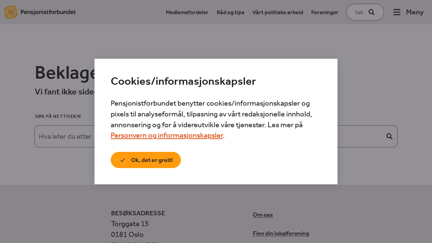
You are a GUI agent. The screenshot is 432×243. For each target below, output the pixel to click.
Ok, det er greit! (146, 160)
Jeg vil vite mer (211, 160)
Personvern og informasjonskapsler (167, 135)
